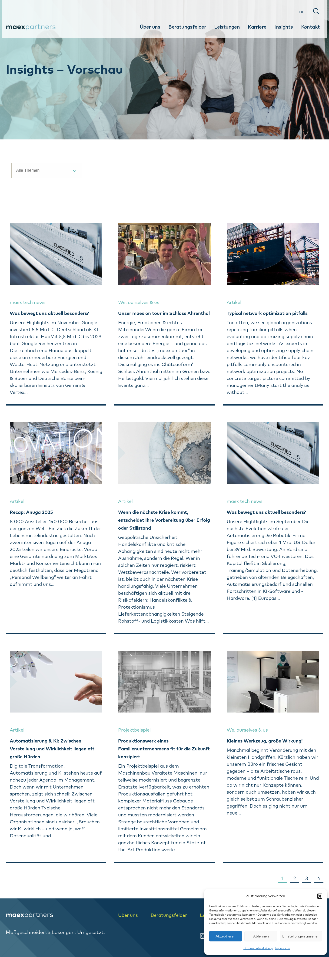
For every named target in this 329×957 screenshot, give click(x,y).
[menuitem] (301, 11)
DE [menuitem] (301, 12)
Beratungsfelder (187, 27)
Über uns (150, 27)
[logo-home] (59, 915)
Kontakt (310, 27)
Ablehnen (261, 936)
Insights (283, 27)
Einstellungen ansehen (300, 936)
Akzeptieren (226, 936)
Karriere (257, 27)
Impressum (282, 948)
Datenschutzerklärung (258, 948)
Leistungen (227, 27)
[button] (319, 896)
